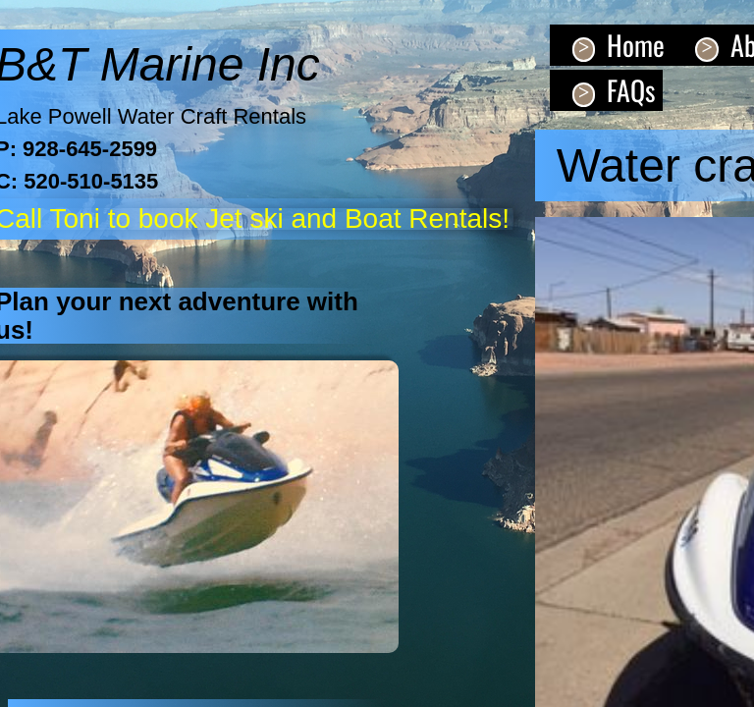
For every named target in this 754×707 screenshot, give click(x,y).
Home (636, 45)
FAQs (631, 90)
